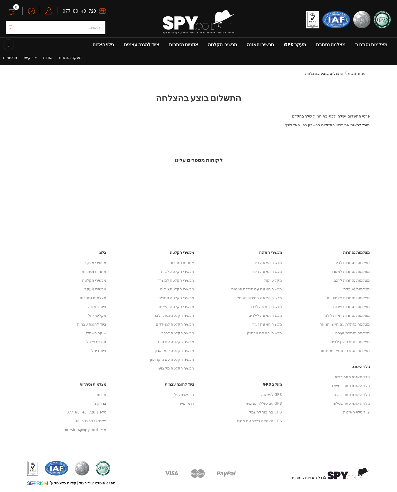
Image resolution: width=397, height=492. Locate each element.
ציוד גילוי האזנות (356, 412)
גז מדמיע (187, 403)
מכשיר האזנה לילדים (265, 315)
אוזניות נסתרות (183, 44)
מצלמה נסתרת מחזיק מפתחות (344, 350)
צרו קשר (99, 403)
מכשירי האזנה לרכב (266, 306)
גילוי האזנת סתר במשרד (350, 386)
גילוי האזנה (103, 44)
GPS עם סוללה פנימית (264, 403)
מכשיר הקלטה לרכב (177, 333)
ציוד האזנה (97, 306)
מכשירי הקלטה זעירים (176, 306)
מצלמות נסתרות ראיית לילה (347, 315)
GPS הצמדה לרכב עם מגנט (259, 421)
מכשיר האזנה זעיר (267, 324)
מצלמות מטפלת (356, 289)
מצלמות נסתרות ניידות (351, 306)
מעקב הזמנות (70, 57)
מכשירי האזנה (260, 44)
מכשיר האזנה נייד (268, 262)
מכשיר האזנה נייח (267, 271)
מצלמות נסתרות (371, 44)
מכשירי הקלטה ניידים (177, 289)
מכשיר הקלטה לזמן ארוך (174, 350)
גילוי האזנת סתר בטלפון (350, 403)
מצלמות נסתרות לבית (352, 262)
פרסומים (10, 57)
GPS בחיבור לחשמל (265, 412)
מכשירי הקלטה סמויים (176, 298)
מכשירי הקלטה (222, 44)
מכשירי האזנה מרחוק (264, 333)
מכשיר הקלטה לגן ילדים (175, 324)
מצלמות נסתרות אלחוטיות (348, 298)
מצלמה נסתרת (330, 44)
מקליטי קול (97, 315)
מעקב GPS (295, 44)
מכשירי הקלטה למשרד (176, 280)
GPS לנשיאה (271, 394)
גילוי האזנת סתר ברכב (352, 394)
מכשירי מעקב (95, 262)
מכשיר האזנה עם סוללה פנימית (256, 289)
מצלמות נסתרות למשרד (350, 271)
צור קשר (30, 57)
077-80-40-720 (79, 11)
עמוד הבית (356, 73)
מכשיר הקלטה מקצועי (176, 368)
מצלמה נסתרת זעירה (352, 333)
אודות (48, 57)
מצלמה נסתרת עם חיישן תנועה (344, 324)
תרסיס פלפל (96, 342)
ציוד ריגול (98, 350)
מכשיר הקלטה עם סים (176, 342)
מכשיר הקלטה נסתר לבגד (173, 315)
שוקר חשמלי (96, 333)
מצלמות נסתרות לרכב (352, 280)
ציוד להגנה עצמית (141, 44)
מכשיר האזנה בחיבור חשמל (259, 298)
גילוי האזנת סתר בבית (352, 377)
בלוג (102, 252)
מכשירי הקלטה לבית (177, 271)
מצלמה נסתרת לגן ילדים (350, 342)
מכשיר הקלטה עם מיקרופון (172, 359)
